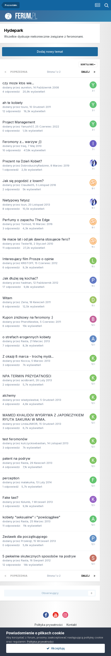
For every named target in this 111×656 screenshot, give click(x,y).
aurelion (26, 87)
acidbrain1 (27, 380)
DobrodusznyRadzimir (35, 165)
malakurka (27, 482)
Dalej (85, 71)
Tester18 (26, 243)
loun (24, 204)
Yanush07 (27, 126)
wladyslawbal (30, 399)
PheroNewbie (29, 321)
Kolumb (25, 502)
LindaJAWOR (29, 423)
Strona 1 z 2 (54, 71)
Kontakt (72, 624)
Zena (24, 302)
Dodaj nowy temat (50, 51)
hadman (26, 282)
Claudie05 (27, 185)
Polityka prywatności (49, 624)
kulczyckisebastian (33, 443)
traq (23, 146)
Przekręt (26, 541)
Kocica (25, 360)
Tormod (26, 224)
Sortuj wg (88, 64)
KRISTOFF (27, 263)
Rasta (24, 341)
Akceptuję (56, 648)
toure (24, 106)
